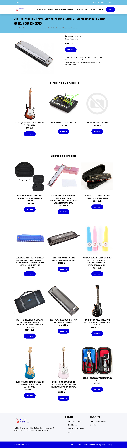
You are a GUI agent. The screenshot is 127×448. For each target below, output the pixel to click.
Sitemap (109, 445)
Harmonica (77, 36)
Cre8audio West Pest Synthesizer (63, 122)
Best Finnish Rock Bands (64, 9)
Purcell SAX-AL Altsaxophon (97, 122)
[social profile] (22, 2)
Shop (110, 9)
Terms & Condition (88, 445)
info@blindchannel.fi (105, 2)
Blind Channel (82, 9)
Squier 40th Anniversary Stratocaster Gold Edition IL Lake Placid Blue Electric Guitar (29, 384)
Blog (93, 9)
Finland (96, 2)
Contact (101, 9)
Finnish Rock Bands (45, 9)
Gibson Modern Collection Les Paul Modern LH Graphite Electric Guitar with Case (97, 322)
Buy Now (70, 50)
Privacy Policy (100, 445)
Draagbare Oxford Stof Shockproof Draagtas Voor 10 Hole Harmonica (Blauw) (30, 198)
